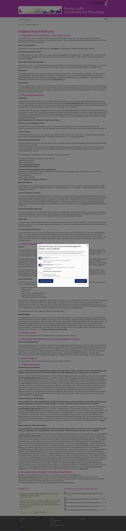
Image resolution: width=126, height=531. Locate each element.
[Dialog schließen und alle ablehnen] (87, 245)
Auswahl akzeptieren (46, 281)
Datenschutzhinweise (72, 253)
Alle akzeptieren (80, 281)
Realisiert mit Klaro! (82, 284)
